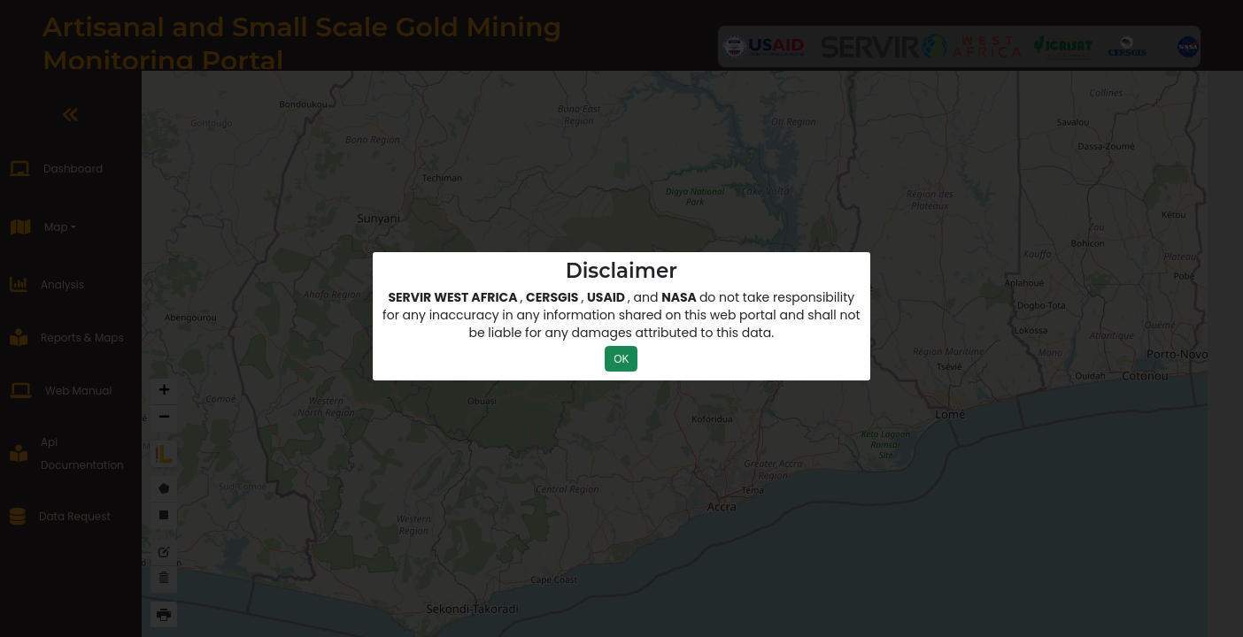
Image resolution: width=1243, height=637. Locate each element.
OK (621, 359)
